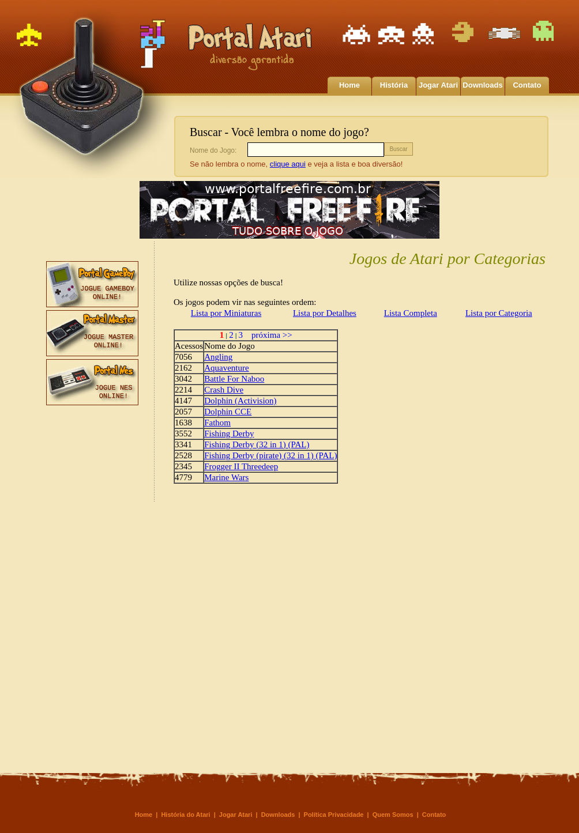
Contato (527, 85)
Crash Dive (223, 389)
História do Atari (185, 814)
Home (349, 85)
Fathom (217, 422)
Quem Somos (393, 814)
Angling (218, 356)
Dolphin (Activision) (240, 400)
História (394, 85)
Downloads (482, 85)
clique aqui (288, 164)
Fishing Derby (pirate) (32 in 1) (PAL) (270, 455)
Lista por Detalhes (324, 313)
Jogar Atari (438, 85)
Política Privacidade (334, 814)
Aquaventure (226, 367)
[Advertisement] (92, 581)
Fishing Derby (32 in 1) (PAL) (256, 444)
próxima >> (267, 335)
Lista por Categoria (498, 313)
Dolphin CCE (227, 411)
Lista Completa (410, 313)
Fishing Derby (229, 433)
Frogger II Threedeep (241, 466)
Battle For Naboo (234, 378)
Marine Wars (226, 477)
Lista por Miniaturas (226, 313)
